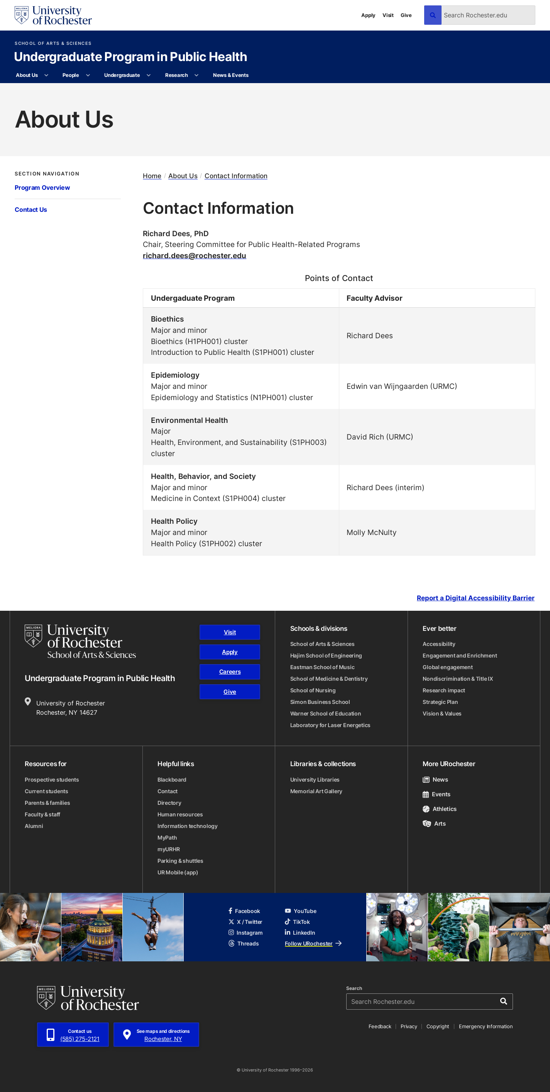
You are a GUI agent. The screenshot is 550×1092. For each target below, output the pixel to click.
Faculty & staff (42, 814)
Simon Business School (320, 701)
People (71, 75)
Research (176, 75)
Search (354, 988)
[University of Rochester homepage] (53, 15)
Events (436, 794)
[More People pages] (87, 75)
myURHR (168, 849)
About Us (26, 75)
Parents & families (47, 802)
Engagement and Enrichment (460, 655)
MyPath (167, 837)
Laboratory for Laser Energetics (330, 725)
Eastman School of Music (322, 667)
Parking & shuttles (180, 860)
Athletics (440, 809)
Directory (169, 802)
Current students (46, 791)
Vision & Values (442, 713)
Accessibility (439, 643)
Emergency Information (486, 1026)
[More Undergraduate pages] (148, 75)
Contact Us (31, 209)
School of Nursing (313, 690)
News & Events (231, 75)
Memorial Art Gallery (316, 791)
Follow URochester (313, 943)
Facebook (244, 911)
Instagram (245, 932)
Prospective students (52, 779)
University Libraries (315, 779)
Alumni (34, 826)
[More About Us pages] (46, 75)
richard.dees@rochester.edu (194, 255)
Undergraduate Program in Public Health (130, 57)
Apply (368, 15)
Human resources (180, 814)
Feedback (380, 1026)
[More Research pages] (196, 75)
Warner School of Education (325, 713)
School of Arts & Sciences (53, 43)
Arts (434, 823)
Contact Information (236, 176)
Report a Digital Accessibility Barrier (476, 598)
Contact (167, 791)
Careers (230, 672)
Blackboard (171, 779)
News (435, 779)
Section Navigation (47, 173)
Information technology (187, 826)
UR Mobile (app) (177, 872)
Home (152, 176)
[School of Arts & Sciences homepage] (80, 641)
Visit (388, 15)
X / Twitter (245, 921)
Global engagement (447, 667)
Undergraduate (122, 75)
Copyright (437, 1026)
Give (406, 15)
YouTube (300, 911)
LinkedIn (300, 932)
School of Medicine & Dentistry (329, 678)
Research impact (444, 690)
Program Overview (42, 187)
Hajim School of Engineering (326, 655)
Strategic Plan (440, 701)
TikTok (297, 921)
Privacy (409, 1026)
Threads (243, 943)
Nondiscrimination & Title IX (458, 678)
